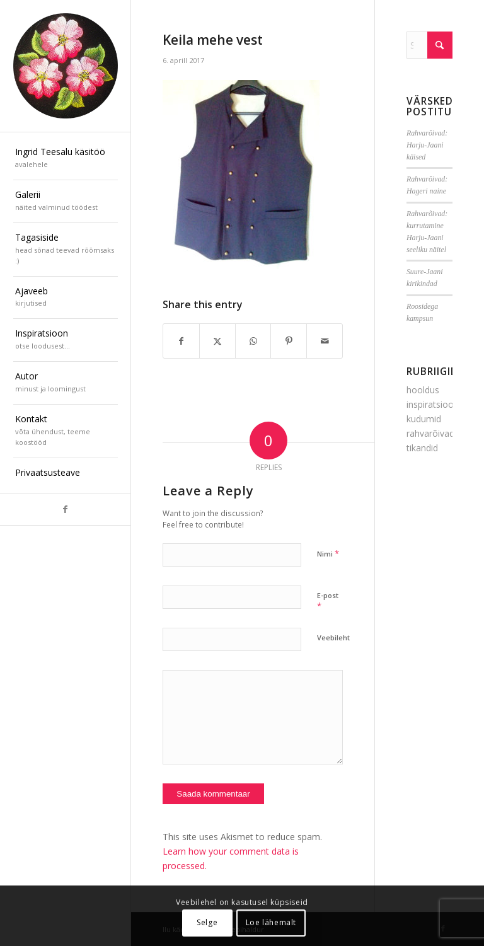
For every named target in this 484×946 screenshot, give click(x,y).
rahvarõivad (430, 433)
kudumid (423, 419)
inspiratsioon (432, 404)
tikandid (422, 448)
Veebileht (333, 637)
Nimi (328, 553)
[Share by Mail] (324, 341)
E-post (327, 601)
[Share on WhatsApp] (253, 341)
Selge (207, 922)
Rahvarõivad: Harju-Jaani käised (426, 145)
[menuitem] (65, 158)
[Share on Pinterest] (288, 341)
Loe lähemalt (271, 922)
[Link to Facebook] (65, 509)
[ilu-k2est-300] (65, 66)
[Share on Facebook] (181, 341)
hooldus (422, 390)
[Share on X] (217, 341)
